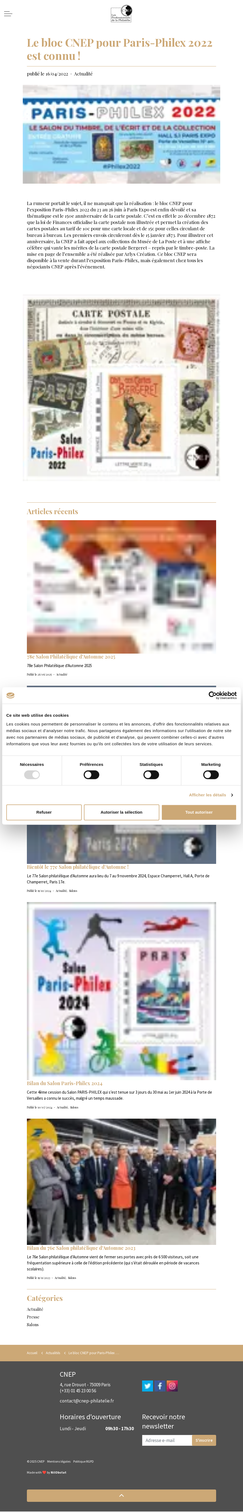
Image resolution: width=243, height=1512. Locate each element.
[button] (121, 1496)
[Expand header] (8, 13)
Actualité (83, 74)
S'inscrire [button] (204, 1441)
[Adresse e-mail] (179, 1440)
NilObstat (58, 1473)
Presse (33, 1317)
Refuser (44, 812)
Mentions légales (58, 1462)
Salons (73, 891)
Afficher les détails (207, 795)
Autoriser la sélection (122, 812)
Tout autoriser (199, 812)
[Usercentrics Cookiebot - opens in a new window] (213, 695)
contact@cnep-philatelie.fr (87, 1401)
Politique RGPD (83, 1462)
